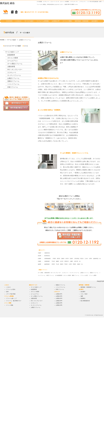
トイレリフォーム (13, 84)
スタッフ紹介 (84, 406)
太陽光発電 (11, 66)
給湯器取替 (11, 55)
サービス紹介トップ (12, 52)
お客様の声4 (59, 413)
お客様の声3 (59, 411)
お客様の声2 (59, 408)
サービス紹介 (29, 21)
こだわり (18, 21)
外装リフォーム (12, 87)
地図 (82, 408)
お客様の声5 (59, 415)
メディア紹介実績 (10, 406)
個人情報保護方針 (85, 413)
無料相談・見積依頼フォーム (88, 399)
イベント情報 (67, 21)
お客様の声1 (59, 406)
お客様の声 (55, 21)
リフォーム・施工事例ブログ (13, 413)
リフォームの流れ (10, 402)
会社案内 (95, 21)
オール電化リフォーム (14, 63)
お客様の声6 (59, 417)
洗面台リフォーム (13, 81)
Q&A (7, 404)
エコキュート (11, 72)
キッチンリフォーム (14, 75)
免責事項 (83, 411)
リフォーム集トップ (11, 411)
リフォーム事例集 (43, 21)
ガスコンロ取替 (12, 58)
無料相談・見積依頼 (81, 21)
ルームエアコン (12, 61)
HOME (2, 40)
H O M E (9, 21)
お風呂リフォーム (13, 78)
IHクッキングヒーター (14, 69)
